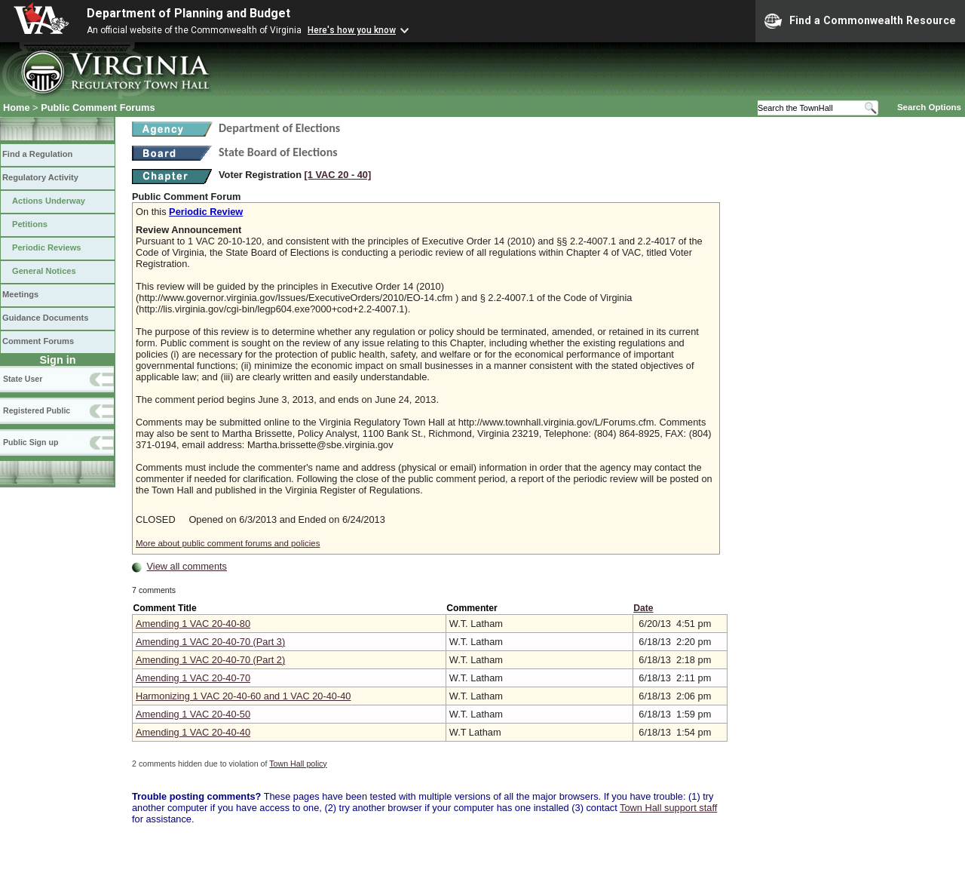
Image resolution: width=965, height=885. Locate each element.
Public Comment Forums (98, 107)
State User (22, 378)
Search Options (929, 107)
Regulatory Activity (40, 177)
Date (643, 608)
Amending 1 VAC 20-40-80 (193, 623)
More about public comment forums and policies (228, 543)
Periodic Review (206, 211)
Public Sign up (30, 442)
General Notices (44, 270)
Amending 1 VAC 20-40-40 (193, 732)
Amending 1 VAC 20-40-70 (193, 678)
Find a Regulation (37, 153)
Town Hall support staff (668, 807)
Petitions (29, 224)
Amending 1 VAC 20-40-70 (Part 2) (210, 659)
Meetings (20, 294)
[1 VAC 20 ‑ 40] (338, 174)
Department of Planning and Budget (188, 13)
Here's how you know (352, 30)
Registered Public (36, 410)
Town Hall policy (297, 763)
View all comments (187, 566)
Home (16, 107)
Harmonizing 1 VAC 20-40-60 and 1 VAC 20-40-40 (243, 696)
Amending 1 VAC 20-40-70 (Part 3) (210, 641)
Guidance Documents (45, 317)
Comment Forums (38, 341)
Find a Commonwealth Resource (860, 21)
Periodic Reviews (46, 247)
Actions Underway (48, 200)
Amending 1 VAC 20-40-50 (193, 714)
